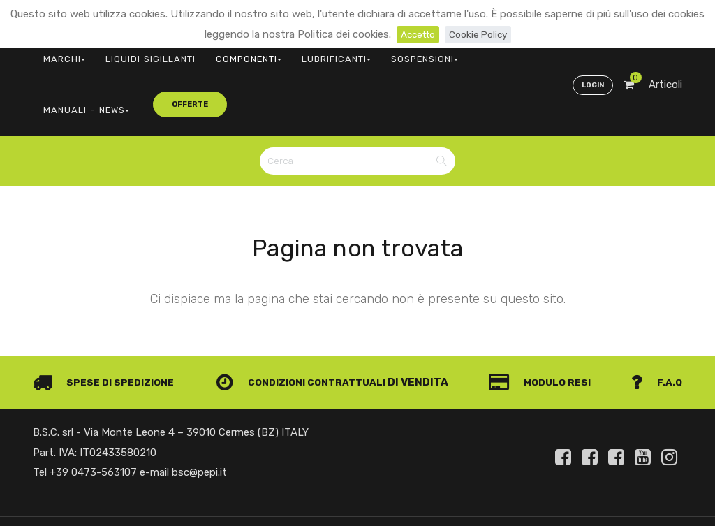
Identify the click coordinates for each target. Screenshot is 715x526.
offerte (512, 52)
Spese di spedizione (107, 321)
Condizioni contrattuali (306, 321)
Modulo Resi (544, 321)
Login (591, 53)
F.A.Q (656, 321)
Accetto (415, 34)
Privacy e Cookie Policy (627, 486)
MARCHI (56, 52)
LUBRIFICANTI (281, 52)
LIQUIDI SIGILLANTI (127, 52)
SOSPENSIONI (353, 52)
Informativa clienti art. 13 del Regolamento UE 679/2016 (565, 503)
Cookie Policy (481, 34)
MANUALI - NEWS (432, 52)
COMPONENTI (209, 52)
